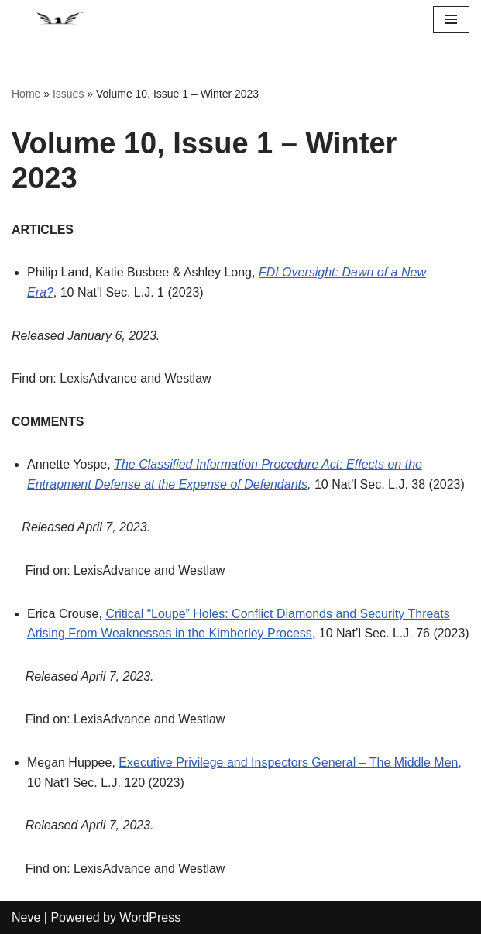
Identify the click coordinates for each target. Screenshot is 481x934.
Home (26, 94)
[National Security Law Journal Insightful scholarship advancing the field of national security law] (58, 19)
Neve (26, 917)
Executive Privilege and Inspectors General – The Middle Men (288, 762)
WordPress (149, 917)
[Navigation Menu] (451, 19)
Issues (68, 94)
